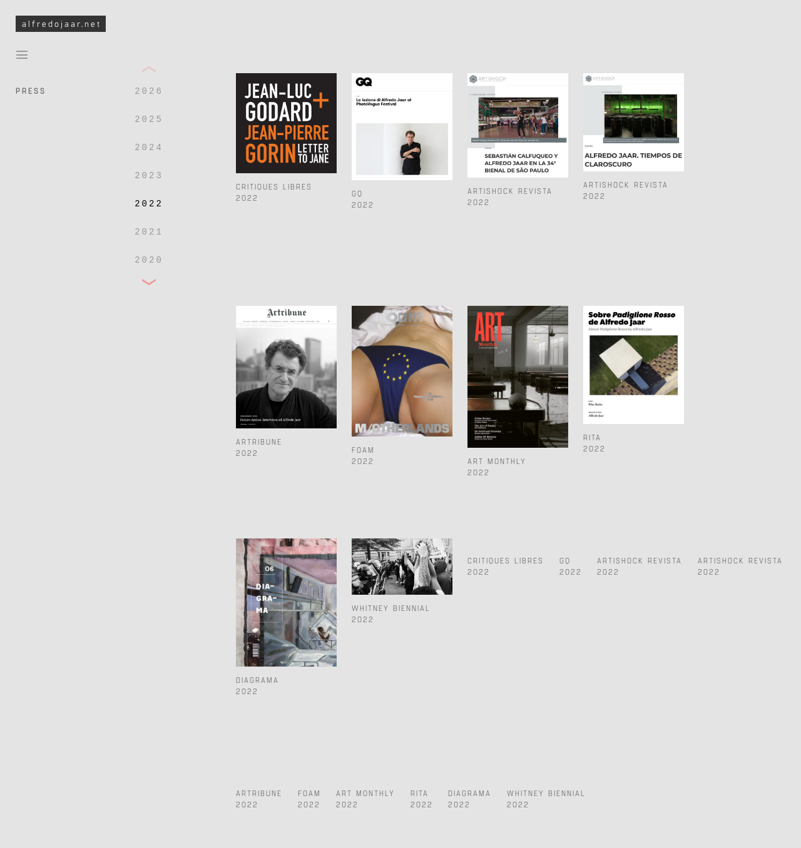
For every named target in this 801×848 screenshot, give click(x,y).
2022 (149, 203)
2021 (149, 232)
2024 (149, 147)
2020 (149, 260)
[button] (149, 70)
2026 (149, 91)
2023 (149, 175)
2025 (149, 119)
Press (31, 90)
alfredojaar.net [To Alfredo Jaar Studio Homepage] (61, 23)
